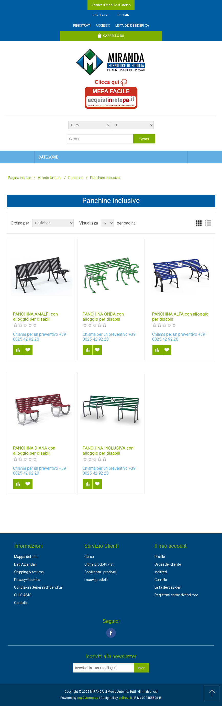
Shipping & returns (29, 572)
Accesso (103, 25)
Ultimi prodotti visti (99, 564)
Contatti (123, 15)
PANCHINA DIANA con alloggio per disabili (34, 450)
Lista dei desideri (167, 587)
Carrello (160, 580)
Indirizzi (160, 572)
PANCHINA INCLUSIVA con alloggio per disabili (108, 450)
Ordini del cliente (167, 564)
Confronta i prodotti (100, 572)
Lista (208, 223)
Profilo (159, 557)
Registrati (82, 25)
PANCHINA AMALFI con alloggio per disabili (35, 316)
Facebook (111, 633)
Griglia (199, 223)
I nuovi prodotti (96, 580)
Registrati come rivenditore (176, 595)
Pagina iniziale (19, 178)
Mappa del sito (26, 557)
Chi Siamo (100, 15)
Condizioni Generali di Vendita (38, 587)
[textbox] (100, 138)
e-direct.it (125, 698)
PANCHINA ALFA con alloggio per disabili (180, 316)
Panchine (75, 178)
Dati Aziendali (25, 564)
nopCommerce (87, 698)
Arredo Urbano (50, 178)
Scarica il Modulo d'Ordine (111, 5)
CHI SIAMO (22, 595)
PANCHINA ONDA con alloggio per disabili (103, 316)
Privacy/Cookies (27, 580)
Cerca (89, 557)
